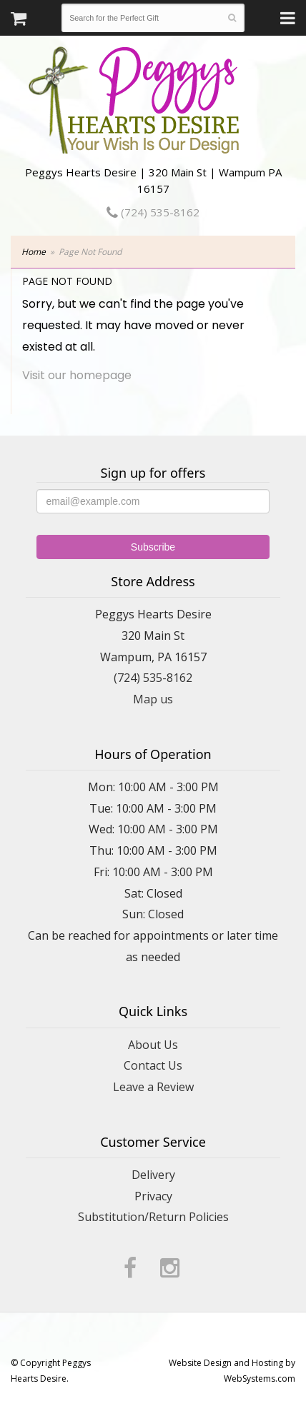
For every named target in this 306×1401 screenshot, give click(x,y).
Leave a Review (153, 1087)
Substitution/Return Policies (153, 1217)
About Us (153, 1045)
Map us (153, 699)
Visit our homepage (77, 375)
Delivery (153, 1174)
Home (33, 252)
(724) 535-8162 (153, 212)
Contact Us (153, 1065)
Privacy (153, 1196)
